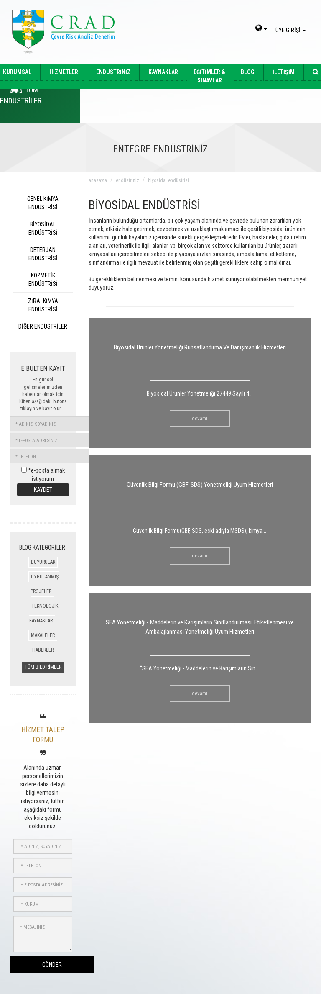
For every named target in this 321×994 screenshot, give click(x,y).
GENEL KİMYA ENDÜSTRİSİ (43, 203)
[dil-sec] (261, 29)
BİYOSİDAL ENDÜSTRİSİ (43, 228)
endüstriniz (127, 180)
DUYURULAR (43, 562)
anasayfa (98, 180)
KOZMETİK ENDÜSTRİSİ (43, 279)
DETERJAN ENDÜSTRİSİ (43, 254)
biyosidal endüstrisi (168, 180)
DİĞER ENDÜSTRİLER (42, 326)
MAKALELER (43, 635)
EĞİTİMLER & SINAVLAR (209, 76)
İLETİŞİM (284, 72)
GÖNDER (52, 964)
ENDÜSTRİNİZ (113, 72)
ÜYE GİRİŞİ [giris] (291, 30)
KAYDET (43, 489)
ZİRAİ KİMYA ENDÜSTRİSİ (43, 305)
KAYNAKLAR (163, 72)
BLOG (248, 72)
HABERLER (43, 650)
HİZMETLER (63, 72)
